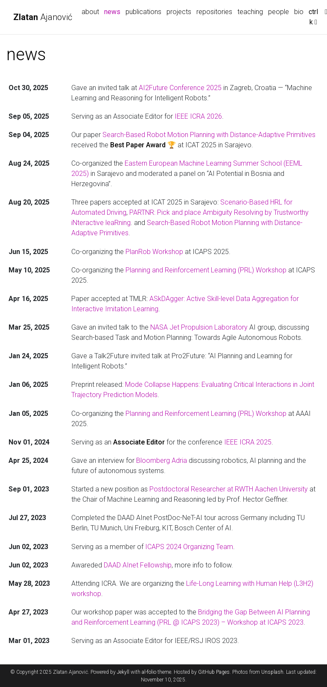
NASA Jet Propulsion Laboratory (199, 327)
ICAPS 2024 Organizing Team (189, 547)
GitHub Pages (214, 672)
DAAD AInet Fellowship (138, 565)
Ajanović (42, 17)
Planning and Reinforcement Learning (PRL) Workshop (206, 270)
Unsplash (272, 672)
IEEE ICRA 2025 (248, 442)
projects (178, 12)
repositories (214, 12)
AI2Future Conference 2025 (180, 88)
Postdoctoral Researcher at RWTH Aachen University (228, 489)
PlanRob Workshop (154, 252)
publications (143, 12)
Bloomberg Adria (161, 460)
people (278, 12)
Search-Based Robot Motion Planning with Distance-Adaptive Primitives (208, 135)
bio (299, 12)
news (113, 11)
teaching (250, 12)
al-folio (149, 672)
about (90, 12)
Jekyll (123, 672)
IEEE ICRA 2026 (198, 116)
